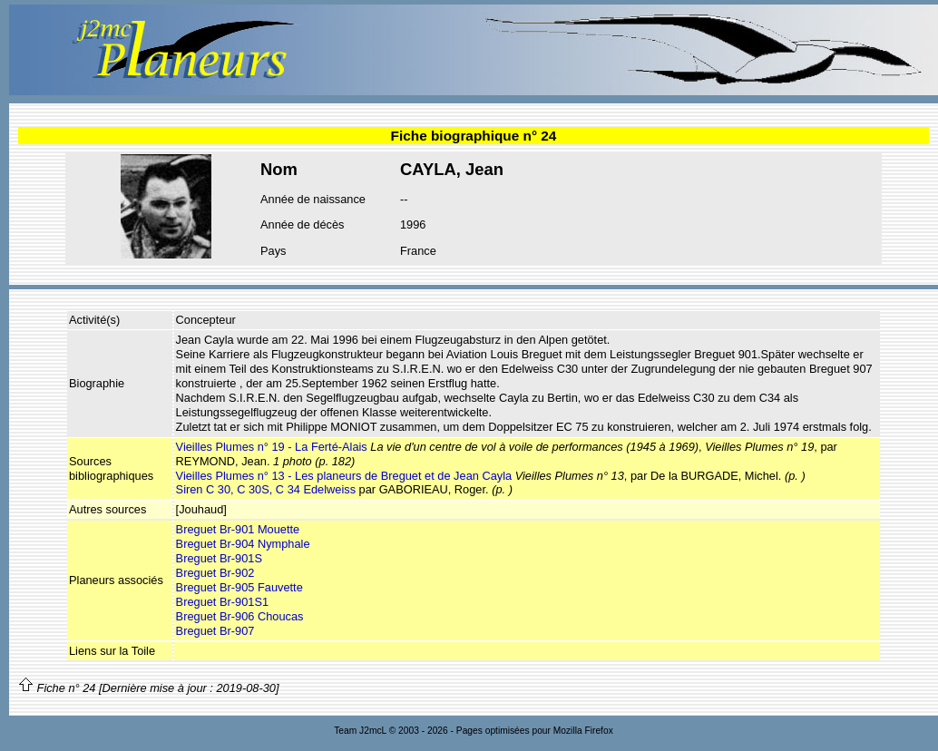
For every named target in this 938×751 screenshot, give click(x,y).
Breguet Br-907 (215, 631)
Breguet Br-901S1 (222, 602)
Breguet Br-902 (215, 573)
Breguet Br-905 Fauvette (239, 587)
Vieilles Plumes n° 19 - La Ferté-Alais (271, 447)
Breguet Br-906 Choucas (240, 616)
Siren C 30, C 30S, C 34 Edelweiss (266, 489)
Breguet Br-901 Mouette (238, 529)
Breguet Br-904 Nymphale (243, 544)
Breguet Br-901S (219, 558)
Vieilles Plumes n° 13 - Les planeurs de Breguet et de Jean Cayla (344, 476)
